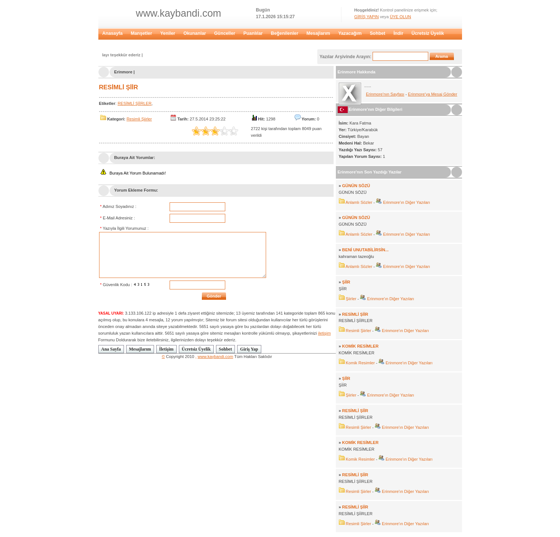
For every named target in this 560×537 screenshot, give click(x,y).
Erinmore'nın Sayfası (385, 94)
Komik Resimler (360, 363)
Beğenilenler (284, 33)
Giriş (107, 43)
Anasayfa (112, 33)
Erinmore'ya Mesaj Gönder (432, 94)
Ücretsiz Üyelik (428, 33)
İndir (398, 33)
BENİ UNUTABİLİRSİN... (365, 250)
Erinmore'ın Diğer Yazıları (406, 202)
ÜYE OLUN (400, 16)
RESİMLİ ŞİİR (118, 87)
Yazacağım (349, 33)
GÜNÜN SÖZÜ (356, 185)
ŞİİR (346, 282)
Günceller (224, 33)
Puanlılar (253, 33)
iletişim (324, 333)
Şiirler (351, 298)
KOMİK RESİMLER (360, 346)
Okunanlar (194, 33)
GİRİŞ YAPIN (366, 16)
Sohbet (377, 33)
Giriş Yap (249, 349)
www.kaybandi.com (178, 13)
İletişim (166, 349)
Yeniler (167, 33)
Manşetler (141, 33)
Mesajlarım (318, 33)
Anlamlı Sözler (359, 202)
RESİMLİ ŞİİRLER (134, 103)
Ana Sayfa (111, 349)
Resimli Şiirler (139, 119)
